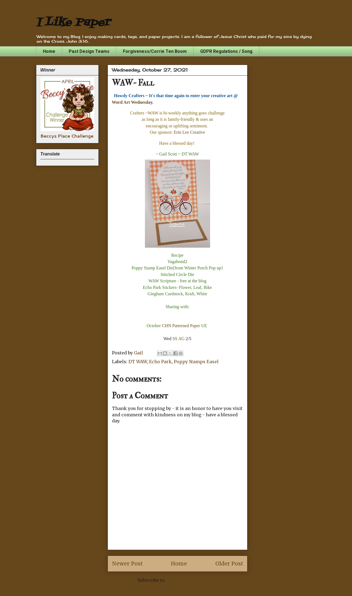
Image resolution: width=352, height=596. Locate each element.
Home (49, 51)
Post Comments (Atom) (192, 580)
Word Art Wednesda (131, 102)
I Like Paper (73, 22)
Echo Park (160, 361)
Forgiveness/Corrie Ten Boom (155, 51)
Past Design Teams (89, 51)
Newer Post (127, 563)
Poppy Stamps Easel (196, 361)
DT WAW (137, 361)
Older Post (229, 563)
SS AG (178, 338)
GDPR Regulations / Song (226, 51)
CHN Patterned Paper (181, 325)
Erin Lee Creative (189, 132)
